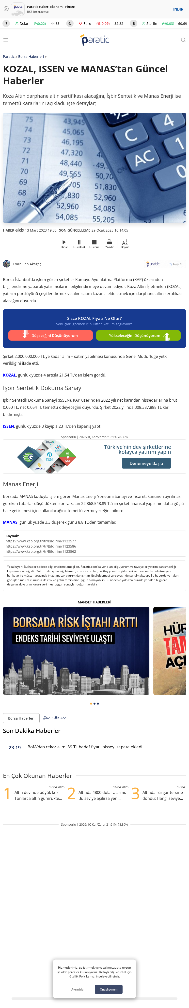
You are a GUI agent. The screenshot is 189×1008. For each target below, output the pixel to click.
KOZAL (9, 374)
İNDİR (178, 9)
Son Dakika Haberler (32, 729)
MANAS (10, 521)
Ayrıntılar (78, 989)
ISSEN (8, 425)
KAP (47, 716)
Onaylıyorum (109, 989)
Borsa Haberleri (31, 56)
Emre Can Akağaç (27, 264)
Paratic (9, 56)
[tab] (91, 702)
